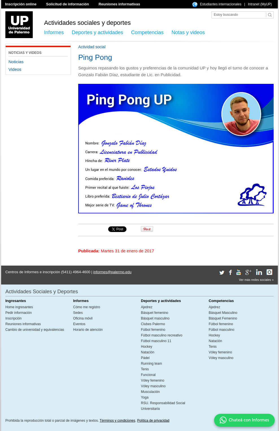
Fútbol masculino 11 (156, 341)
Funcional (148, 375)
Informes (54, 32)
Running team (151, 364)
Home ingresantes (19, 307)
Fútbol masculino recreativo (161, 335)
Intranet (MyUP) (260, 4)
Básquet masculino (155, 318)
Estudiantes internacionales (220, 4)
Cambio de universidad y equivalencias (34, 330)
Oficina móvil (83, 318)
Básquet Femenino (223, 318)
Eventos (79, 324)
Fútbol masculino (221, 330)
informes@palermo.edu (112, 272)
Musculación (150, 392)
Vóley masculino (153, 386)
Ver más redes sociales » (256, 279)
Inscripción (13, 318)
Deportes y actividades (97, 32)
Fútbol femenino (153, 330)
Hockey (146, 347)
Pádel (145, 358)
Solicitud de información (67, 4)
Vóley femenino (152, 380)
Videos (14, 69)
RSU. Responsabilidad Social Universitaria (163, 406)
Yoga (145, 397)
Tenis (145, 369)
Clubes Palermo (153, 324)
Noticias (15, 61)
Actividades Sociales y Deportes (41, 291)
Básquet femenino (154, 313)
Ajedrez (146, 307)
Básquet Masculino (223, 313)
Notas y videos (188, 32)
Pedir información (18, 313)
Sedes (78, 313)
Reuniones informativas (119, 4)
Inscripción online (20, 4)
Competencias (147, 32)
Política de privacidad (153, 421)
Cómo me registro (86, 307)
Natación (147, 352)
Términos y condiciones (117, 421)
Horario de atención (88, 330)
